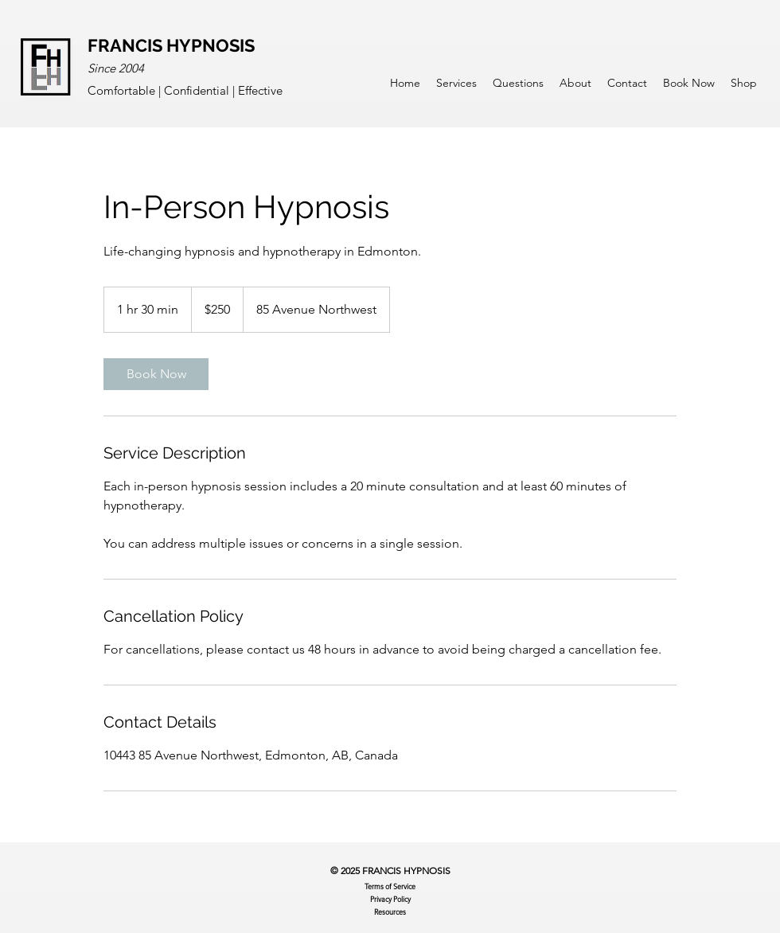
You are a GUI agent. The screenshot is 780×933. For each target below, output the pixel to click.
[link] (156, 374)
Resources (390, 911)
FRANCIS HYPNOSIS (171, 45)
